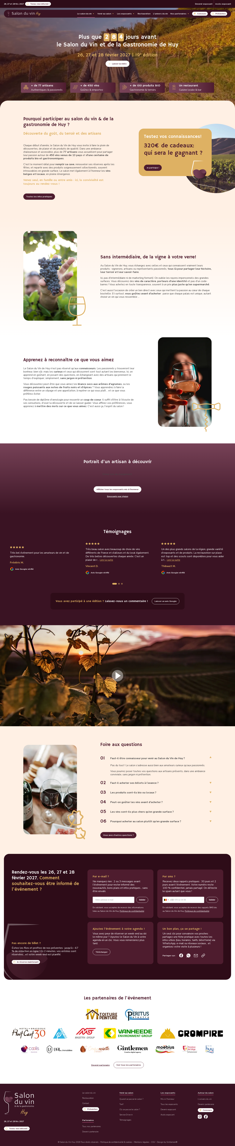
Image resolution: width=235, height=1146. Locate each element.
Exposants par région (117, 496)
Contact (85, 1103)
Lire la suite (106, 560)
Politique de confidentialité (132, 911)
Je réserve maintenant (28, 962)
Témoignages (125, 1120)
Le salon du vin (84, 13)
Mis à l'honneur (167, 1099)
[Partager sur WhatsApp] (188, 955)
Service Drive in (126, 1114)
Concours (201, 13)
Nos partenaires (178, 13)
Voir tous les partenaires (128, 1065)
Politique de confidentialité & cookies (116, 1142)
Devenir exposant (203, 4)
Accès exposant (223, 4)
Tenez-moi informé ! (39, 4)
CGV (153, 1142)
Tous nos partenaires (91, 1126)
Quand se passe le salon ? (131, 1099)
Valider (142, 900)
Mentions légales (141, 1142)
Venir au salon (104, 13)
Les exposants (124, 13)
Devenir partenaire (100, 1065)
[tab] (114, 584)
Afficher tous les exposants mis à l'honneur (117, 489)
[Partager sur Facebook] (181, 955)
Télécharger (101, 952)
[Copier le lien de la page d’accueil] (203, 955)
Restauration (144, 13)
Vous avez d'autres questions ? (118, 835)
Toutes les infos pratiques (39, 196)
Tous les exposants (169, 1104)
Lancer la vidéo (119, 63)
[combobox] (168, 900)
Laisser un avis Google (166, 601)
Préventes (220, 13)
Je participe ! (153, 167)
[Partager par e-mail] (196, 956)
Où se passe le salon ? (129, 1109)
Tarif (121, 1104)
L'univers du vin (160, 13)
